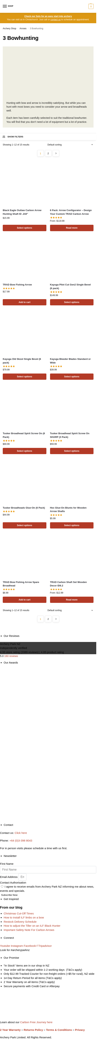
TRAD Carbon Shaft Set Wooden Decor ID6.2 (68, 584)
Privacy (80, 1029)
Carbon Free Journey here (35, 1022)
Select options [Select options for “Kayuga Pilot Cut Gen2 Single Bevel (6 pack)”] (71, 302)
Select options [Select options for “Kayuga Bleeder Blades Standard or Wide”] (71, 376)
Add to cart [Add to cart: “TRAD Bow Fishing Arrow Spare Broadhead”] (24, 599)
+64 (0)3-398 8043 (21, 840)
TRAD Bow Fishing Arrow (17, 284)
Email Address (9, 876)
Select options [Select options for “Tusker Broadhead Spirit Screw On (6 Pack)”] (24, 451)
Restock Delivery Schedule (20, 921)
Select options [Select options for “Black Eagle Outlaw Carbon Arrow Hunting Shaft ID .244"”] (24, 228)
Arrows (23, 28)
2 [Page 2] (48, 153)
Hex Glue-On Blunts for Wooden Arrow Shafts (68, 509)
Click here (21, 832)
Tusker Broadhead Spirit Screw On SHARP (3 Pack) (69, 435)
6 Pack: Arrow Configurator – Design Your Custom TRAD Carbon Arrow (71, 212)
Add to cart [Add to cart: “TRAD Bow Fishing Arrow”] (24, 302)
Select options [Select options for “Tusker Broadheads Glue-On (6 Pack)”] (24, 525)
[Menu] (8, 6)
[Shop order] (70, 144)
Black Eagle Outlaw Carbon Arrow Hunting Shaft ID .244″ (22, 212)
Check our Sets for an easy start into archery (48, 16)
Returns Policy (33, 1029)
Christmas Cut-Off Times (19, 913)
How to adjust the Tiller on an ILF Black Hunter (32, 925)
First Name (6, 863)
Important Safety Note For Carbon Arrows (29, 929)
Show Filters (12, 136)
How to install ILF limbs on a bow (24, 917)
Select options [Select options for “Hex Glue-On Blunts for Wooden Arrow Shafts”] (71, 525)
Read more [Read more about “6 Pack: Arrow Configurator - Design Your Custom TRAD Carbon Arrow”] (72, 228)
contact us (55, 19)
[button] (90, 6)
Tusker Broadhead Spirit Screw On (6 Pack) (24, 435)
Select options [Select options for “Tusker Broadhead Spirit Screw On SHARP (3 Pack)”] (71, 451)
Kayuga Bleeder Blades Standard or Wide (70, 361)
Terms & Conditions (59, 1029)
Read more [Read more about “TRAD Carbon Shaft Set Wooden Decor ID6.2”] (72, 599)
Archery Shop (9, 28)
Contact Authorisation (13, 882)
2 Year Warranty (10, 1029)
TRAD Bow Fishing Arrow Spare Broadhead (21, 584)
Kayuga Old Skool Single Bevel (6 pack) (22, 361)
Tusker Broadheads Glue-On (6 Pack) (24, 507)
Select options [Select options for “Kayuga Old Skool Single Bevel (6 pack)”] (24, 376)
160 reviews (11, 656)
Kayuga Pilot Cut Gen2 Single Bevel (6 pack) (70, 286)
